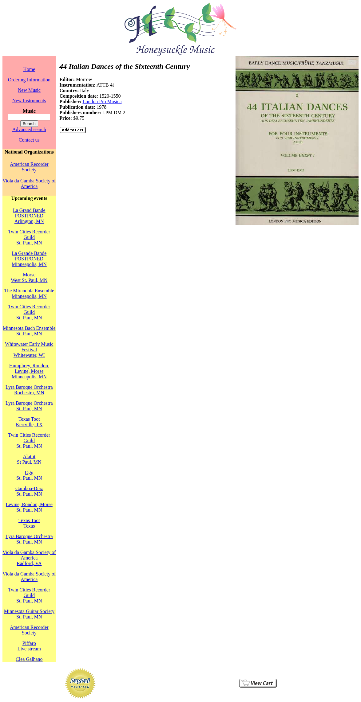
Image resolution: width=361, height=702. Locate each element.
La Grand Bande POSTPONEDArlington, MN (29, 216)
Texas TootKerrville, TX (29, 421)
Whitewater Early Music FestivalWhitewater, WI (29, 349)
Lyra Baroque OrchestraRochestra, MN (29, 389)
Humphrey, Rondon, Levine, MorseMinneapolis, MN (29, 371)
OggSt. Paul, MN (29, 475)
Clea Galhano (29, 659)
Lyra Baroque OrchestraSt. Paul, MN (29, 405)
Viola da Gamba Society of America (29, 183)
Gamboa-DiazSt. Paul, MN (29, 491)
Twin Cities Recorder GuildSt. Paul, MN (29, 237)
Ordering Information (29, 79)
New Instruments (29, 100)
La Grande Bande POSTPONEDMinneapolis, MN (29, 259)
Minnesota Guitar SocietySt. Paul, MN (29, 614)
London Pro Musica (101, 101)
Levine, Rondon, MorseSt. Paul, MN (29, 507)
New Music (29, 90)
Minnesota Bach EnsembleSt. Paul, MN (29, 331)
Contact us (29, 139)
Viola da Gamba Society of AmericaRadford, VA (29, 558)
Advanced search (29, 129)
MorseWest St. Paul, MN (29, 277)
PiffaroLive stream (29, 646)
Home (29, 69)
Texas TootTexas (29, 523)
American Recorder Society (29, 167)
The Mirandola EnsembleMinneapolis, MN (29, 293)
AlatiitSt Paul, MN (29, 459)
